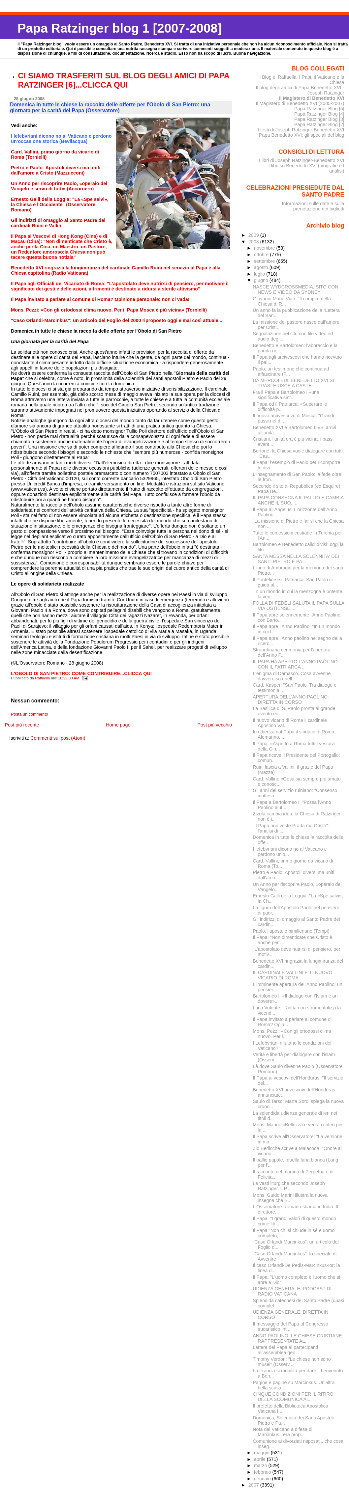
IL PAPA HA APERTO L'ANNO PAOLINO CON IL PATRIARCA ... (295, 664)
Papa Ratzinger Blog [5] (319, 108)
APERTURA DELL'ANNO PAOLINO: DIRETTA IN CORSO (291, 699)
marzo (261, 1465)
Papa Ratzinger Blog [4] (319, 114)
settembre (265, 261)
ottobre (262, 254)
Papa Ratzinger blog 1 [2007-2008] (119, 28)
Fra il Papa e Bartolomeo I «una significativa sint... (286, 395)
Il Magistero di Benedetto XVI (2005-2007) (300, 103)
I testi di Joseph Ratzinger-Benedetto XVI (301, 129)
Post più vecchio (214, 724)
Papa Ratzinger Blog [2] (319, 124)
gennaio (263, 1478)
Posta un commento (29, 714)
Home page (118, 724)
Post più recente (22, 724)
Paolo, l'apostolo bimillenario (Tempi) (291, 931)
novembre (265, 248)
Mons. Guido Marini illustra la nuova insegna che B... (290, 1197)
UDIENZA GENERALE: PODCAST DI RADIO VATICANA (292, 1291)
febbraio (263, 1472)
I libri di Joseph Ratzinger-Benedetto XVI (301, 160)
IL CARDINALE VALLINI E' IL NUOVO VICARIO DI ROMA (292, 975)
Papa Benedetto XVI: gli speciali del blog (301, 135)
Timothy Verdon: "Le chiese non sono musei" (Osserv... (292, 1361)
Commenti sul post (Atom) (57, 738)
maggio (262, 1452)
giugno (262, 280)
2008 (254, 241)
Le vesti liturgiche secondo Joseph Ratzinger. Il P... (289, 1186)
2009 (254, 235)
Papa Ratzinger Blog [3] (319, 119)
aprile (260, 1459)
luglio (260, 274)
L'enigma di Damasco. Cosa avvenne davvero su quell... (292, 676)
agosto (262, 267)
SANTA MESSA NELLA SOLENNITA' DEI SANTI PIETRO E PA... (296, 559)
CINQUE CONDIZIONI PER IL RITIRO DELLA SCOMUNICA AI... (293, 1396)
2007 (254, 1485)
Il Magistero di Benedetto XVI (311, 98)
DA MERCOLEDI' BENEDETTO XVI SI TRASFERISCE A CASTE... (293, 383)
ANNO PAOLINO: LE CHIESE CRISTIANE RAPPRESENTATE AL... (297, 1338)
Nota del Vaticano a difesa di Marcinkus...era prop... (282, 1432)
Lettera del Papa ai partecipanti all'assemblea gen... (285, 1350)
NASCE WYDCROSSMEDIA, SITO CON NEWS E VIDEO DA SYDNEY (295, 289)
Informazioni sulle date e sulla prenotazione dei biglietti (313, 206)
